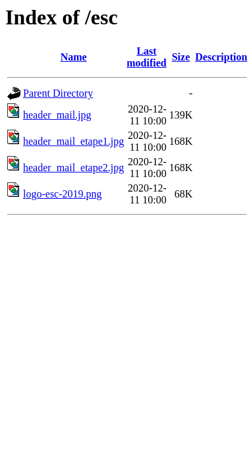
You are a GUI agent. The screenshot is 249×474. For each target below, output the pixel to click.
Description (221, 57)
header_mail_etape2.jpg (73, 167)
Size (181, 57)
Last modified (146, 56)
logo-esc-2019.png (62, 193)
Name (74, 57)
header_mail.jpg (57, 114)
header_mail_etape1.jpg (73, 141)
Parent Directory (58, 93)
